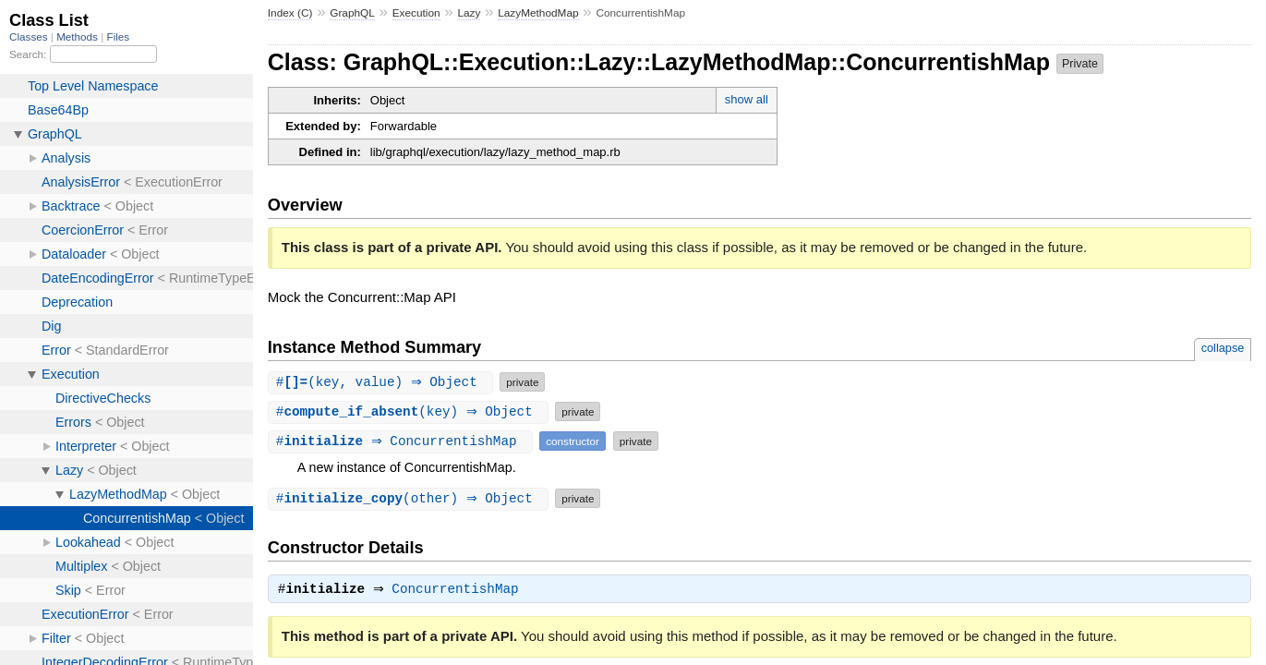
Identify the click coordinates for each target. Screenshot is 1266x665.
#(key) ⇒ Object (411, 411)
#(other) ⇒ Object (411, 498)
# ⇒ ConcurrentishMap (403, 441)
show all (746, 99)
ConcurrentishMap (460, 591)
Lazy (468, 12)
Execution (416, 12)
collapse (1223, 348)
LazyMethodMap (538, 12)
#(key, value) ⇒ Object (383, 382)
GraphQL (352, 12)
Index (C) (290, 12)
